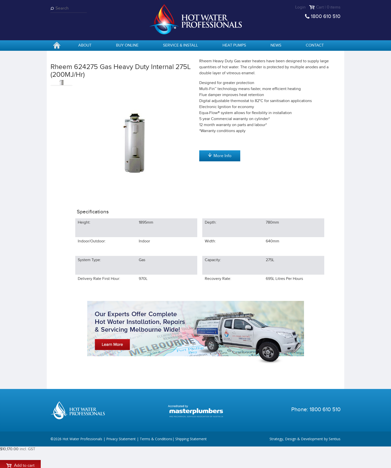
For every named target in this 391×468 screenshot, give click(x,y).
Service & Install (180, 45)
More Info (220, 216)
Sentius (334, 460)
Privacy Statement (121, 460)
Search (53, 8)
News (275, 45)
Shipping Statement (191, 460)
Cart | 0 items (328, 7)
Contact (315, 45)
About (85, 45)
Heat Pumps (234, 45)
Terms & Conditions (156, 460)
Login (300, 7)
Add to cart (220, 105)
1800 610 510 (325, 16)
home (56, 46)
